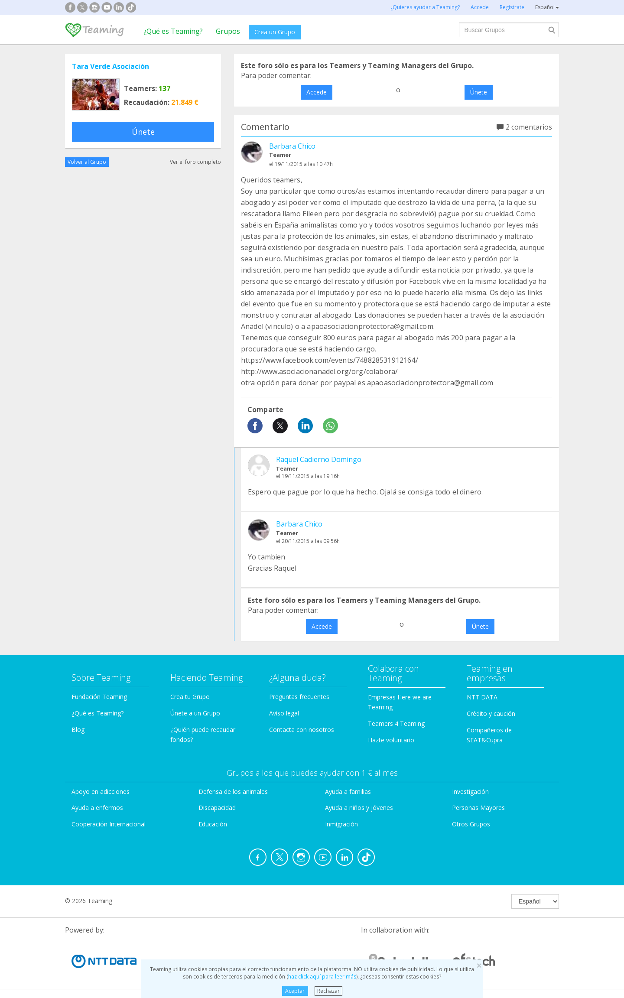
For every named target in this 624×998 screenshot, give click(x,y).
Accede (316, 92)
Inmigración (341, 824)
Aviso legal (284, 713)
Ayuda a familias (348, 791)
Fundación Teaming (99, 696)
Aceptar (295, 991)
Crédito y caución (491, 713)
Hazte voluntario (391, 740)
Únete (143, 132)
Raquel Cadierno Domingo (318, 459)
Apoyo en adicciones (101, 791)
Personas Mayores (478, 807)
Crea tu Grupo (190, 696)
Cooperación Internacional (109, 824)
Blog (78, 729)
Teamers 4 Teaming (396, 723)
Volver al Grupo (87, 162)
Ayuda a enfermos (97, 807)
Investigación (470, 791)
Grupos (228, 31)
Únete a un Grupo (195, 713)
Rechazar (328, 991)
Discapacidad (217, 807)
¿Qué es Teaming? (173, 31)
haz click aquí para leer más (322, 976)
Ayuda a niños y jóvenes (359, 807)
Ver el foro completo (195, 162)
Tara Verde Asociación (110, 66)
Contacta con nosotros (301, 729)
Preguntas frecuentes (299, 696)
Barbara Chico (292, 146)
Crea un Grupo (274, 32)
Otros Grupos (471, 824)
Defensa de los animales (233, 791)
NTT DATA (482, 697)
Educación (212, 824)
